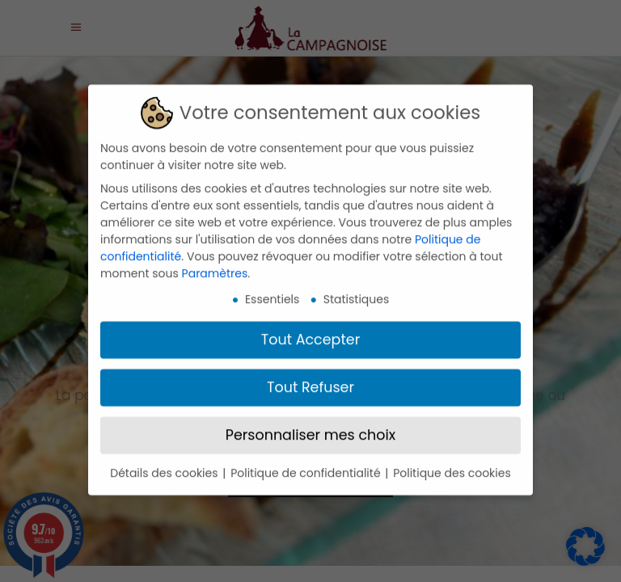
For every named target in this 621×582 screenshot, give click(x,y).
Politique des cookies (452, 464)
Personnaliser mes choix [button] (310, 426)
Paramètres (215, 264)
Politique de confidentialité (306, 464)
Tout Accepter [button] (310, 330)
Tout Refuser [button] (310, 378)
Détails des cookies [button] (165, 464)
